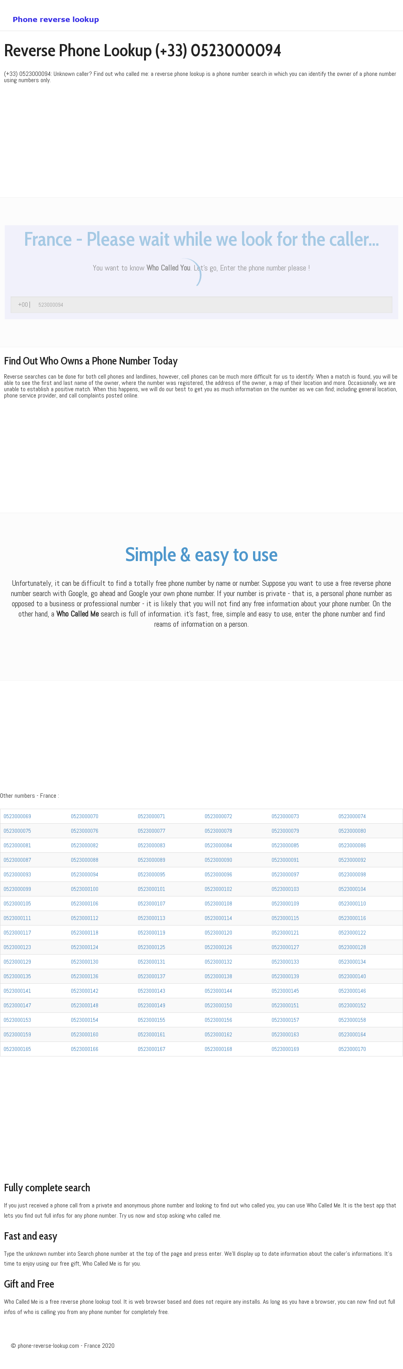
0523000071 (151, 816)
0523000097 (285, 874)
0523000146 (352, 990)
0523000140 (352, 976)
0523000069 (17, 816)
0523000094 (84, 874)
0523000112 (84, 918)
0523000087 (17, 859)
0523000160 (84, 1034)
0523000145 (285, 990)
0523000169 (285, 1049)
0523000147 (17, 1005)
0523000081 (17, 845)
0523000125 (151, 947)
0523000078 (218, 830)
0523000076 (84, 830)
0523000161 (151, 1034)
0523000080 (352, 830)
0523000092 (352, 859)
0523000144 (218, 990)
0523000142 (84, 990)
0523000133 (285, 961)
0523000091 (285, 859)
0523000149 (151, 1005)
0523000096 (218, 874)
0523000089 (151, 859)
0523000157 (285, 1019)
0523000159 (17, 1034)
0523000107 (151, 903)
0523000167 (151, 1049)
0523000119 (151, 932)
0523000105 (17, 903)
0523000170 (352, 1049)
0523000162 (218, 1034)
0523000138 (218, 976)
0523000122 (352, 932)
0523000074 (352, 816)
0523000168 (218, 1049)
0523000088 (84, 859)
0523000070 (84, 816)
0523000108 (218, 903)
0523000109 (285, 903)
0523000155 (151, 1019)
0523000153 (17, 1019)
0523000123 (17, 947)
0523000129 (17, 961)
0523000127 (285, 947)
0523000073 (285, 816)
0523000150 (218, 1005)
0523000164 (352, 1034)
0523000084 (218, 845)
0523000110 (352, 903)
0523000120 (218, 932)
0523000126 (218, 947)
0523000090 (218, 859)
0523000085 (285, 845)
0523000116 (352, 918)
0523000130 (84, 961)
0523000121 (285, 932)
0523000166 (84, 1049)
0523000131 (151, 961)
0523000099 (17, 888)
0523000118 (84, 932)
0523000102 (218, 888)
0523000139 (285, 976)
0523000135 (17, 976)
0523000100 (84, 888)
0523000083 (151, 845)
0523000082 (84, 845)
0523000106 (84, 903)
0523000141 (17, 990)
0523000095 (151, 874)
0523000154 (84, 1019)
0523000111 (17, 918)
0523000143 (151, 990)
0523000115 (285, 918)
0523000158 (352, 1019)
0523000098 (352, 874)
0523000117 (17, 932)
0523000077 (151, 830)
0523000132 (218, 961)
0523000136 (84, 976)
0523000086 (352, 845)
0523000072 (218, 816)
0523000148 (84, 1005)
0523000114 (218, 918)
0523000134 (352, 961)
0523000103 (285, 888)
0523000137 (151, 976)
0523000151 (285, 1005)
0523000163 (285, 1034)
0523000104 (352, 888)
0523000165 (17, 1049)
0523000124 (84, 947)
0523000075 (17, 830)
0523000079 (285, 830)
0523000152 (352, 1005)
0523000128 (352, 947)
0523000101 (151, 888)
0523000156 (218, 1019)
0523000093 (17, 874)
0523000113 (151, 918)
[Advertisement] (201, 142)
